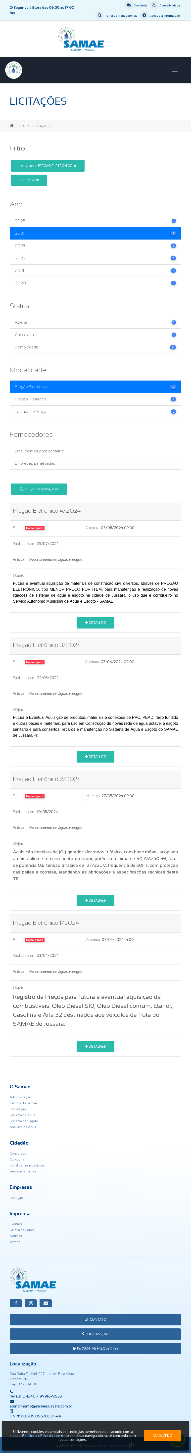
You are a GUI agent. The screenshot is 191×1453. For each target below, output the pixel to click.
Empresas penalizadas (35, 463)
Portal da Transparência (116, 15)
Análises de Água (23, 1127)
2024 (29, 180)
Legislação (18, 1109)
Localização (95, 1334)
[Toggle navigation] (174, 69)
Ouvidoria (135, 5)
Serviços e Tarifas (23, 1171)
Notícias (16, 1236)
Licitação (16, 1198)
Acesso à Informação (160, 15)
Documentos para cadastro (39, 451)
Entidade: (20, 560)
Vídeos (15, 1242)
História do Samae (23, 1103)
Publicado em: (24, 544)
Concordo (162, 1435)
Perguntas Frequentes (96, 1348)
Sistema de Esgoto (24, 1121)
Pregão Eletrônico (48, 166)
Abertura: (92, 528)
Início (18, 125)
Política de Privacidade (41, 1436)
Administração (20, 1097)
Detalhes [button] (95, 623)
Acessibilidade (165, 5)
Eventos (16, 1224)
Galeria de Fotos (22, 1230)
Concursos (18, 1153)
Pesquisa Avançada (39, 489)
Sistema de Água (22, 1115)
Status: (18, 528)
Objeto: (19, 576)
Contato (95, 1319)
